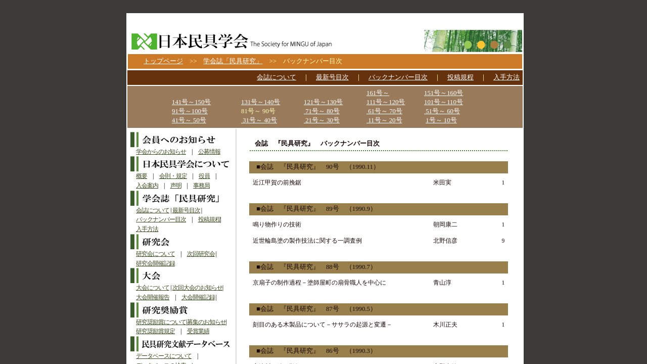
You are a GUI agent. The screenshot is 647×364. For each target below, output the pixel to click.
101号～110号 (443, 102)
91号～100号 (190, 111)
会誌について (276, 77)
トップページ (163, 61)
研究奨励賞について (161, 322)
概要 (141, 175)
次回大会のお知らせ (197, 287)
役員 (204, 175)
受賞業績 (198, 331)
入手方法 (506, 77)
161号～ (377, 93)
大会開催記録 (198, 297)
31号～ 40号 (259, 120)
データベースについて (164, 355)
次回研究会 (201, 253)
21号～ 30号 (322, 120)
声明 (175, 185)
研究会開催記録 (155, 263)
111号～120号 (385, 102)
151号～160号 (443, 93)
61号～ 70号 (384, 111)
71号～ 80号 (322, 111)
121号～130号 (323, 102)
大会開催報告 (152, 297)
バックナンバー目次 (398, 77)
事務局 (201, 185)
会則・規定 (173, 175)
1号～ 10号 (441, 120)
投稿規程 (460, 77)
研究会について (155, 253)
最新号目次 (332, 77)
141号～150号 (191, 102)
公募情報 (209, 151)
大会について (152, 287)
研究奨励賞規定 (155, 331)
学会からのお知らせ (161, 151)
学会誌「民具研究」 (232, 61)
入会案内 (147, 185)
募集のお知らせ (206, 322)
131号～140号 (260, 102)
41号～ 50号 (189, 120)
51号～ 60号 (442, 111)
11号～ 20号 (384, 120)
